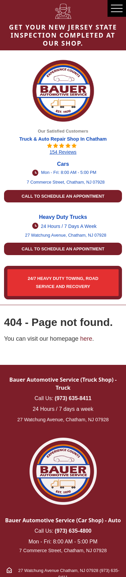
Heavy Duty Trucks (63, 217)
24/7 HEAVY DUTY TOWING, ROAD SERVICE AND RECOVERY (63, 282)
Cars (63, 164)
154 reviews (62, 152)
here (86, 338)
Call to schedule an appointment (63, 248)
